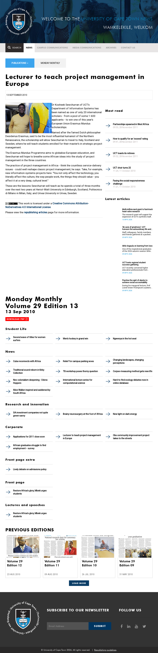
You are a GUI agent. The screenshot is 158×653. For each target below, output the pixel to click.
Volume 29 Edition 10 (89, 563)
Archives (111, 47)
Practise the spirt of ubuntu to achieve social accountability (134, 281)
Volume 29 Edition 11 (52, 563)
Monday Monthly (50, 63)
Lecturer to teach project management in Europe (82, 437)
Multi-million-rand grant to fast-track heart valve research (137, 210)
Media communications (87, 47)
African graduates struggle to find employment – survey (29, 447)
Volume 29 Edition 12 (15, 563)
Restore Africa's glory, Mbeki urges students (30, 492)
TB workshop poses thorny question (80, 371)
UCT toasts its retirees (124, 153)
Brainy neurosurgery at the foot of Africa (83, 414)
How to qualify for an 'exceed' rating (130, 139)
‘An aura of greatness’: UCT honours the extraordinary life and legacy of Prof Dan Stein (136, 228)
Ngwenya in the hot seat (124, 338)
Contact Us (128, 47)
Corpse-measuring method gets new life (132, 371)
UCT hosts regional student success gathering (134, 264)
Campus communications (52, 47)
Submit (100, 626)
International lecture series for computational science (77, 381)
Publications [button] (20, 63)
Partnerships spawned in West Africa (131, 124)
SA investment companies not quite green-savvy (30, 414)
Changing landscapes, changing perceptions (128, 361)
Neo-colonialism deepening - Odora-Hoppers (30, 381)
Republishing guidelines (105, 650)
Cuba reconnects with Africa (27, 361)
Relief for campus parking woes (78, 361)
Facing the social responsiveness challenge (129, 182)
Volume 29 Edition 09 (127, 563)
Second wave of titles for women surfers (29, 339)
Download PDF (17, 319)
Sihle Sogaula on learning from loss (137, 246)
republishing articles (35, 212)
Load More (79, 583)
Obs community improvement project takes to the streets (131, 437)
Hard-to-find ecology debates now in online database (130, 381)
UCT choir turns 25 (122, 168)
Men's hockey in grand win (75, 338)
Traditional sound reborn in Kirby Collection (28, 371)
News (29, 47)
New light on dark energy (125, 414)
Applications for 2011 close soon (29, 436)
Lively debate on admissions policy (29, 469)
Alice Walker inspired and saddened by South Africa (31, 391)
